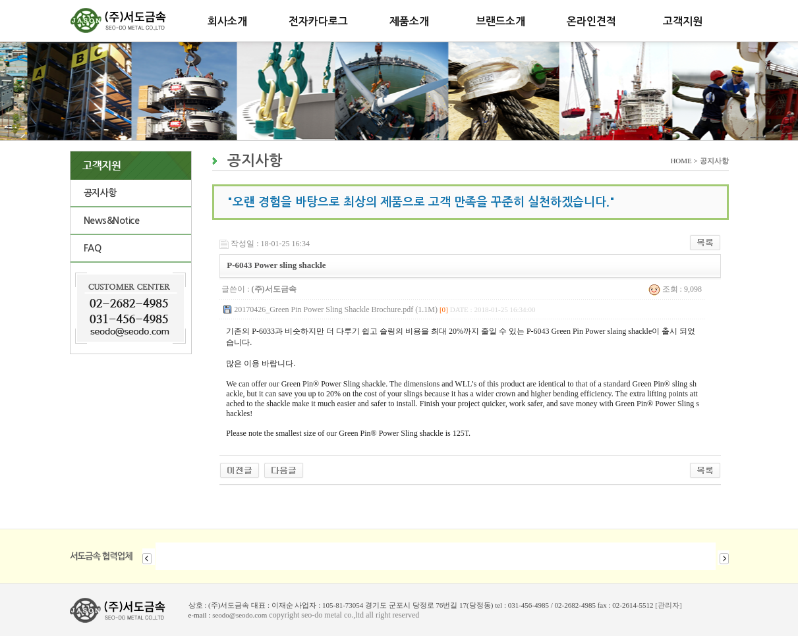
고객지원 (682, 21)
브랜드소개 (500, 21)
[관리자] (668, 605)
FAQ (92, 248)
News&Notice (112, 220)
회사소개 (227, 21)
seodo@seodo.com (239, 615)
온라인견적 (591, 21)
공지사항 (100, 193)
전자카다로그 (318, 21)
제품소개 (409, 21)
